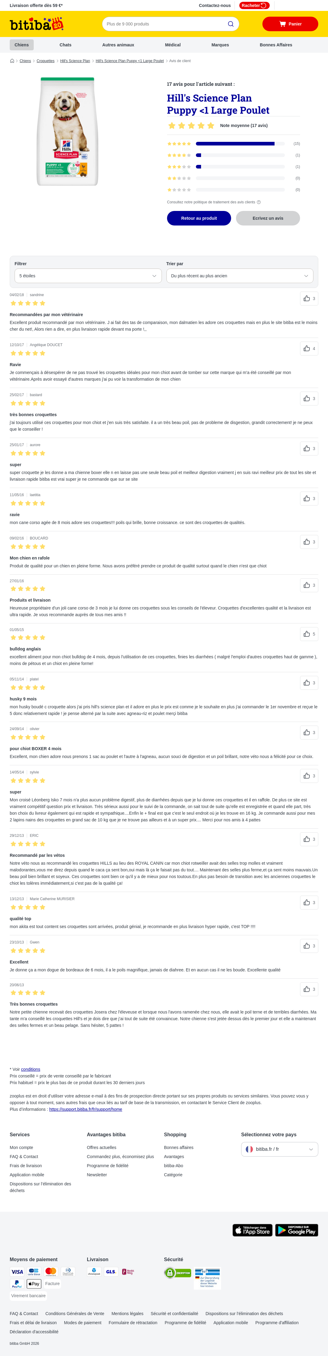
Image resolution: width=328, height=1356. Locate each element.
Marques (220, 44)
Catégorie (173, 1174)
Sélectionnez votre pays (268, 1134)
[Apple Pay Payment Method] (34, 1285)
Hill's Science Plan (75, 61)
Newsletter (97, 1174)
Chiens (22, 44)
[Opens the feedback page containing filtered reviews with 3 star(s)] (233, 166)
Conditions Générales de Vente (74, 1313)
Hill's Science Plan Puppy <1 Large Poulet (130, 61)
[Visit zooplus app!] (252, 1235)
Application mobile (27, 1174)
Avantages (174, 1156)
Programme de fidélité (107, 1165)
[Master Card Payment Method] (51, 1273)
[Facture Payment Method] (52, 1284)
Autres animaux (118, 44)
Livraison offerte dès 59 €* (36, 5)
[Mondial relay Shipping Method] (128, 1273)
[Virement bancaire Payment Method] (28, 1296)
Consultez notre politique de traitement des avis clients (214, 202)
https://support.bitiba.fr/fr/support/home (85, 1109)
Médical (172, 44)
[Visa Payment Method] (17, 1273)
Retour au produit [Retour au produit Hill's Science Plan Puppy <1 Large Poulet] (199, 218)
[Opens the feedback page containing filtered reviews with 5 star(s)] (233, 143)
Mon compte (21, 1147)
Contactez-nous (215, 5)
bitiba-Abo (173, 1165)
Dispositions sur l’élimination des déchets (40, 1187)
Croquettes (46, 61)
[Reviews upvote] (309, 299)
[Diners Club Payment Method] (68, 1273)
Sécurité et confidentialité (174, 1313)
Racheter (254, 5)
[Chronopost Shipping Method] (94, 1273)
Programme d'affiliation (277, 1322)
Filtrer (21, 263)
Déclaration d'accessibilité (34, 1331)
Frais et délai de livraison (33, 1322)
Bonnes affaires (178, 1147)
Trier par (174, 263)
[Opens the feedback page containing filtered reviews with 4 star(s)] (233, 155)
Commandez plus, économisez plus (120, 1156)
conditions (30, 1069)
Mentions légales (127, 1313)
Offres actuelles (101, 1147)
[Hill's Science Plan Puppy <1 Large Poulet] (67, 131)
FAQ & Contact (24, 1156)
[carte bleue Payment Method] (34, 1273)
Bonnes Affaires (276, 44)
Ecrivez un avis (268, 218)
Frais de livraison (26, 1165)
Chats (65, 44)
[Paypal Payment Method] (17, 1285)
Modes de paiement (82, 1322)
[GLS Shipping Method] (111, 1273)
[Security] (177, 1274)
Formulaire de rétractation (133, 1322)
